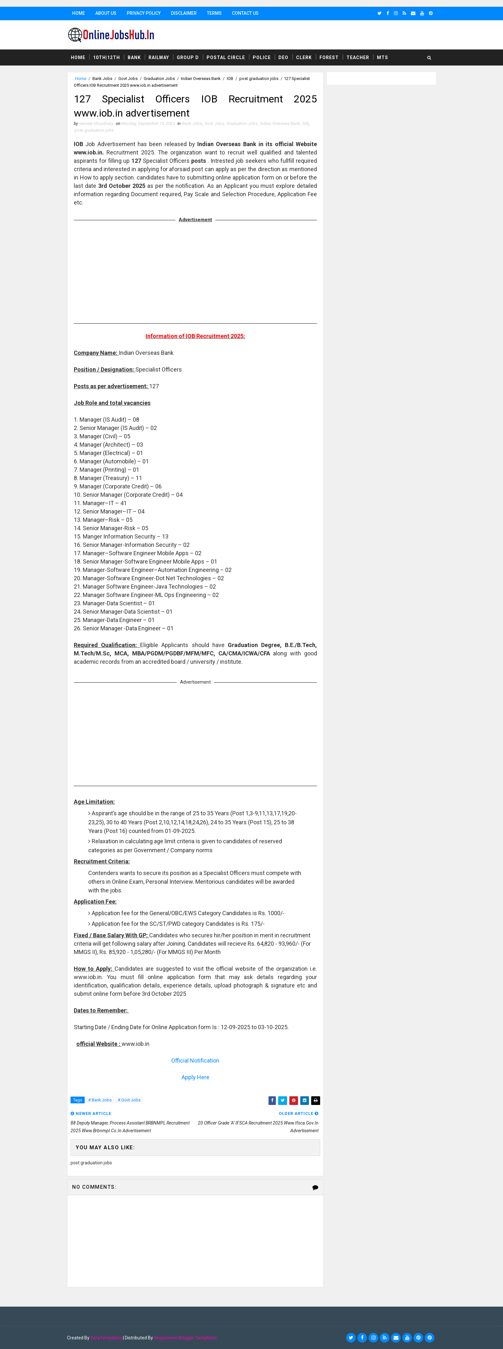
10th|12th (106, 57)
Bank (134, 57)
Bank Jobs (102, 78)
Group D (188, 57)
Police (262, 57)
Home (78, 13)
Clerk (304, 57)
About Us (105, 13)
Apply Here (195, 1077)
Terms (214, 13)
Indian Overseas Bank (201, 78)
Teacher (357, 57)
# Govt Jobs (129, 1100)
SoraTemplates (106, 1337)
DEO (283, 57)
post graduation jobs (258, 78)
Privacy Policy (144, 13)
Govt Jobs (128, 78)
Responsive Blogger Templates (185, 1337)
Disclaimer (184, 13)
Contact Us (245, 13)
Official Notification (195, 1060)
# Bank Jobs (100, 1100)
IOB (230, 78)
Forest (329, 57)
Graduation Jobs (159, 78)
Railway (159, 57)
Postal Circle (226, 57)
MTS (382, 57)
